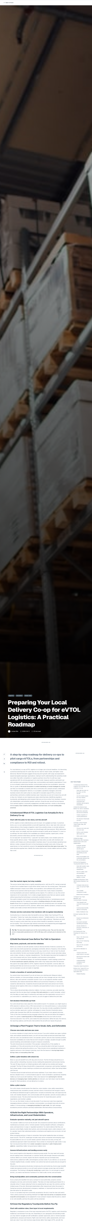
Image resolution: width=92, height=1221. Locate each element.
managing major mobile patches (27, 1082)
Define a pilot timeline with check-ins (82, 862)
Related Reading (81, 1003)
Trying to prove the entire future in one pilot (83, 982)
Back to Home (8, 2)
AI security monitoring (33, 1173)
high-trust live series (47, 1198)
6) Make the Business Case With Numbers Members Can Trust (81, 910)
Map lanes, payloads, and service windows (82, 841)
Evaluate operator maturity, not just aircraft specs (81, 876)
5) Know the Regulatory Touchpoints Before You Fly (81, 892)
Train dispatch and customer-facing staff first (82, 933)
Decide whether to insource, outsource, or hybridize (83, 956)
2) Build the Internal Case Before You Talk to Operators (81, 837)
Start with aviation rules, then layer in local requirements (83, 897)
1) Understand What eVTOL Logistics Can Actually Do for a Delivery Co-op (81, 815)
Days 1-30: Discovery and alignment (82, 967)
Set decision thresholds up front (83, 848)
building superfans (22, 929)
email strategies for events (57, 790)
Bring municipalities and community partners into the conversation (83, 887)
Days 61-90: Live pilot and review (82, 974)
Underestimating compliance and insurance (81, 991)
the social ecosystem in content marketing (33, 790)
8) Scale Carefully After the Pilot (81, 944)
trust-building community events (40, 929)
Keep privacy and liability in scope (81, 905)
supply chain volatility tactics (23, 809)
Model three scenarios (82, 924)
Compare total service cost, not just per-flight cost (83, 916)
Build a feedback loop (82, 941)
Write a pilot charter (82, 865)
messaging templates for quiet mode (38, 1109)
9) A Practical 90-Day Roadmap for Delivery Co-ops (80, 962)
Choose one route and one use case (83, 858)
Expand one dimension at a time (83, 948)
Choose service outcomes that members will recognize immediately (83, 831)
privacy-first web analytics (39, 995)
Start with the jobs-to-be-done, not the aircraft (83, 821)
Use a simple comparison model (81, 920)
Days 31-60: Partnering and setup (83, 971)
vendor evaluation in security (39, 1147)
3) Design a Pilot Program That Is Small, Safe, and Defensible (80, 853)
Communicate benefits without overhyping (82, 938)
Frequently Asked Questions (81, 995)
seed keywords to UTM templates (32, 1020)
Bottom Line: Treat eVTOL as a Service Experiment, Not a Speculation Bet (81, 999)
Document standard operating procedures (82, 952)
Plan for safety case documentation (82, 901)
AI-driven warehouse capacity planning (22, 965)
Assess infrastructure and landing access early (82, 882)
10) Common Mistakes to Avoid (80, 978)
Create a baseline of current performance (82, 845)
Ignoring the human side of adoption (83, 986)
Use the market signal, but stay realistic (82, 826)
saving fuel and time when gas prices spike (51, 849)
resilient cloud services (40, 809)
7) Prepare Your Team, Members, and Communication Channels (80, 927)
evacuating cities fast (27, 1056)
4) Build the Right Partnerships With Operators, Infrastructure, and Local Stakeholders (81, 870)
